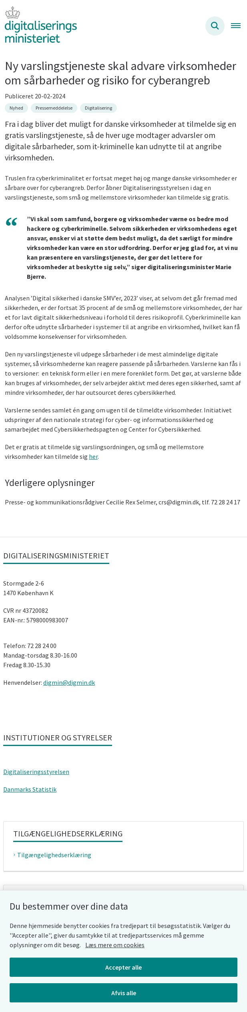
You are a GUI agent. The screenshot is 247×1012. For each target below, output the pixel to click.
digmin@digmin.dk (69, 682)
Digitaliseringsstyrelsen (36, 772)
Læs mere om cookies (115, 945)
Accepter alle (123, 967)
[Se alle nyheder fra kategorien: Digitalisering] (98, 108)
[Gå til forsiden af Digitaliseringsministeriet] (38, 25)
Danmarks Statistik (29, 789)
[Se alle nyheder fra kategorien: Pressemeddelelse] (54, 108)
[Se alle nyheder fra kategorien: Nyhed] (16, 108)
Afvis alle (123, 993)
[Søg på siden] (215, 26)
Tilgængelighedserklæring (54, 855)
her (93, 456)
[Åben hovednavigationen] (239, 26)
